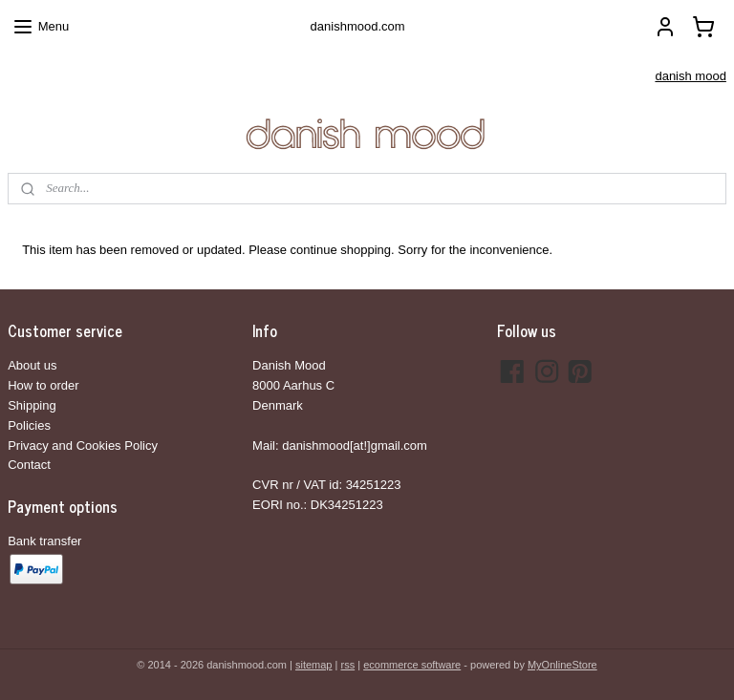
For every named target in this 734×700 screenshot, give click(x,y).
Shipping (32, 405)
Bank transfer (44, 541)
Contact (29, 464)
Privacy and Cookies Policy (83, 445)
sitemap (314, 664)
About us (32, 365)
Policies (29, 425)
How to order (43, 385)
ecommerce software (412, 664)
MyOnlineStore (562, 664)
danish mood (690, 76)
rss (347, 664)
